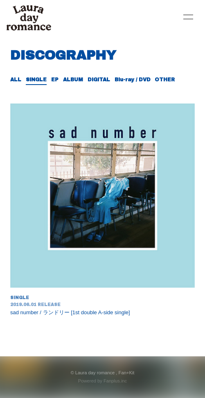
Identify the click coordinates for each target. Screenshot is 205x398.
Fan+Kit (127, 372)
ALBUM (73, 80)
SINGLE (36, 80)
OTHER (165, 80)
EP (55, 80)
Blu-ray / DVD (133, 80)
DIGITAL (99, 80)
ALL (15, 80)
